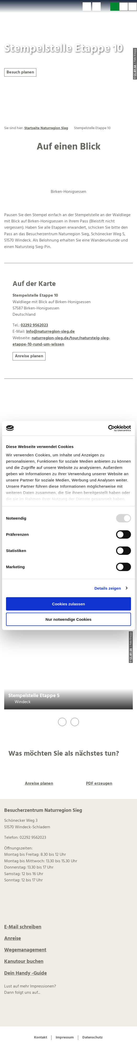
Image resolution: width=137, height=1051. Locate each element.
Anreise (12, 939)
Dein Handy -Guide (25, 973)
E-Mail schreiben (22, 927)
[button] (87, 6)
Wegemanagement (25, 950)
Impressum (65, 1037)
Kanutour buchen (23, 962)
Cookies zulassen (68, 604)
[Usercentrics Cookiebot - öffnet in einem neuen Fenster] (108, 428)
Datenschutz (92, 1037)
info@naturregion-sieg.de (50, 331)
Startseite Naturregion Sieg (46, 128)
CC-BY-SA (131, 654)
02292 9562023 (34, 325)
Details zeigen (107, 588)
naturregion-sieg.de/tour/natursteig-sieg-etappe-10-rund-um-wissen (61, 341)
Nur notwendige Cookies (68, 619)
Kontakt (40, 1037)
